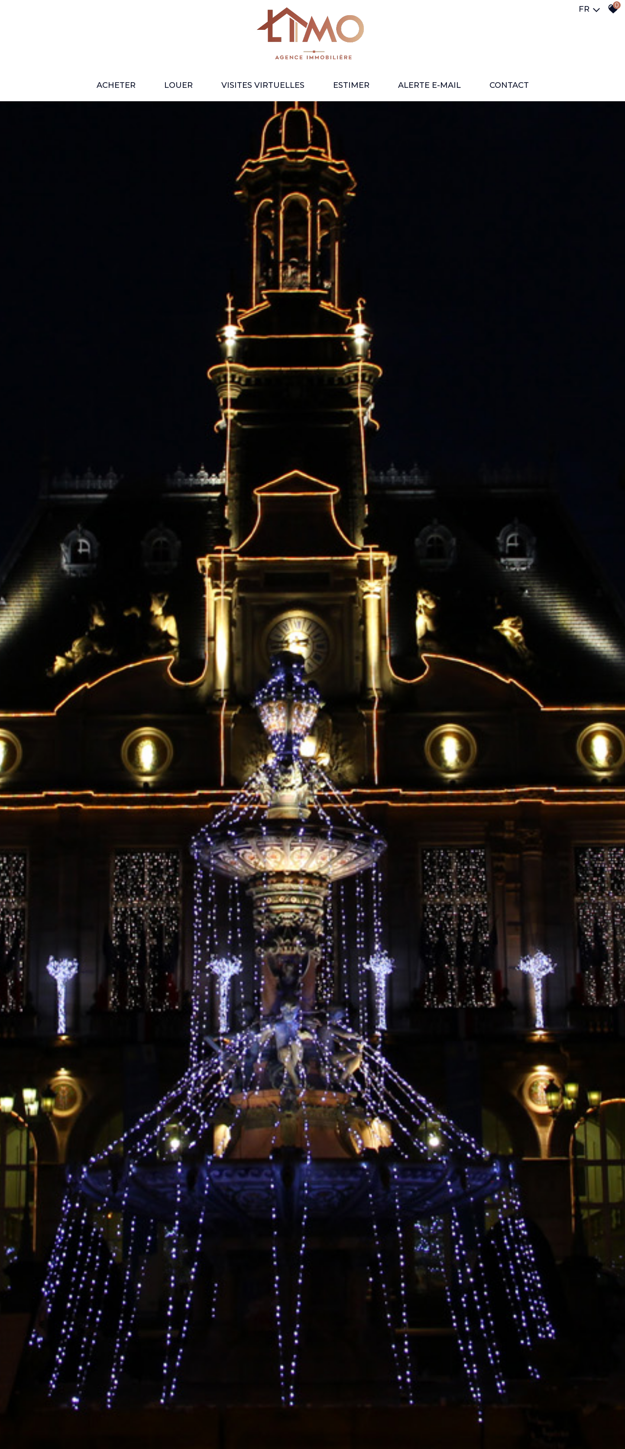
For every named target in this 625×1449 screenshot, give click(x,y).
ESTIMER (351, 85)
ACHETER (116, 85)
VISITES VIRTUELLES (262, 85)
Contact (509, 85)
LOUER (178, 85)
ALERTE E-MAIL (429, 85)
